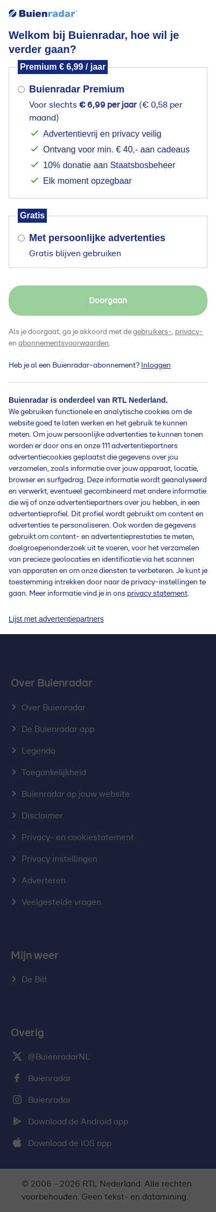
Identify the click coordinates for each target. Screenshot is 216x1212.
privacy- (189, 332)
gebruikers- (152, 332)
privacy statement (157, 593)
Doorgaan (108, 300)
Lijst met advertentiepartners (56, 619)
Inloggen (156, 365)
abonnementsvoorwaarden (63, 343)
